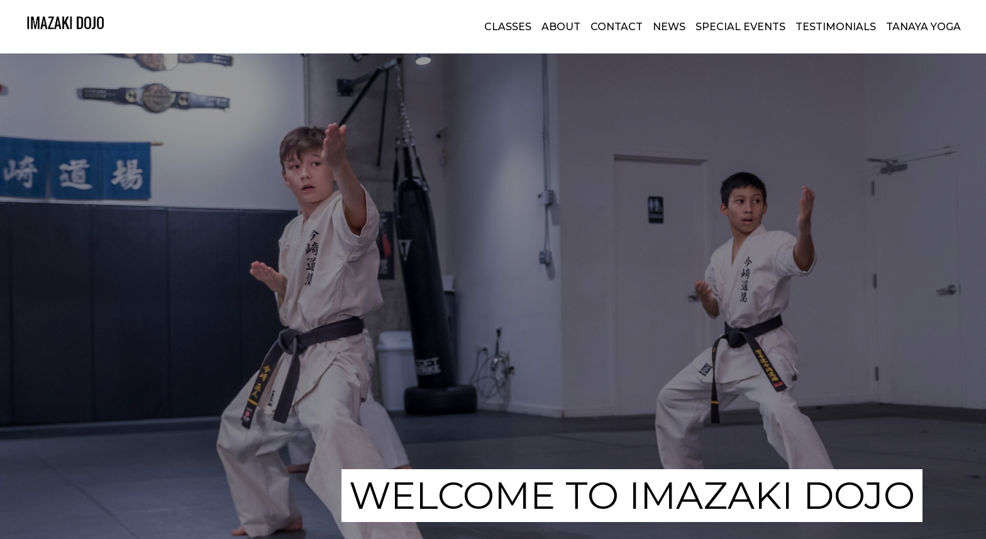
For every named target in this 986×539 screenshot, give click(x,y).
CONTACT (616, 27)
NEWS (669, 27)
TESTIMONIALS (835, 27)
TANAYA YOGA (923, 27)
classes (507, 27)
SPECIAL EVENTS (740, 27)
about (560, 27)
